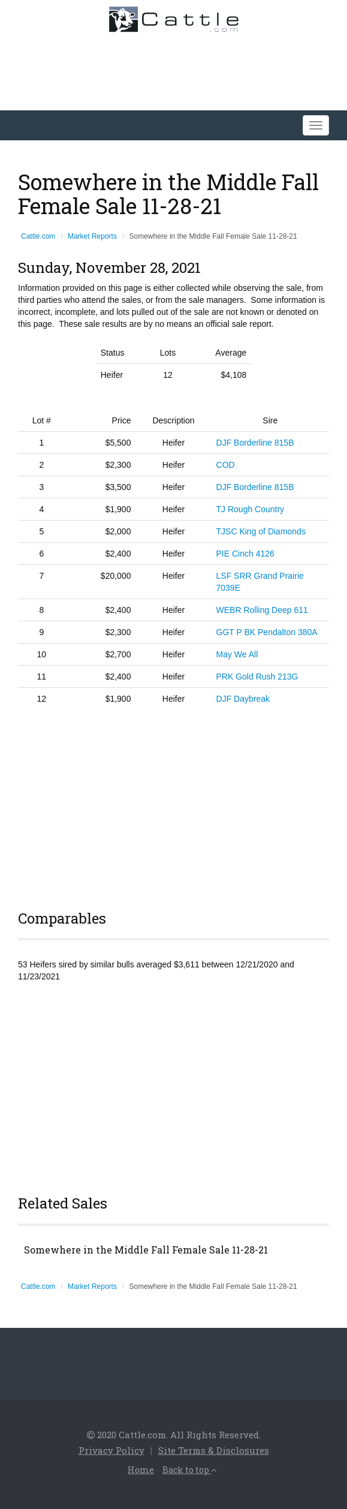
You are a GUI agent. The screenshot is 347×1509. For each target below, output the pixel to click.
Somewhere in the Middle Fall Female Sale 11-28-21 (146, 1250)
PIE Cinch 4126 (245, 553)
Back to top (189, 1469)
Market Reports (92, 236)
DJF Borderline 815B (255, 442)
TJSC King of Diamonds (261, 531)
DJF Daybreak (243, 699)
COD (225, 465)
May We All (237, 654)
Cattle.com (38, 236)
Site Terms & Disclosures (213, 1450)
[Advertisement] (173, 805)
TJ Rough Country (250, 509)
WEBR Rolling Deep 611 (262, 610)
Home (141, 1469)
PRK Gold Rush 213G (257, 676)
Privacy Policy (111, 1450)
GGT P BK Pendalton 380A (267, 632)
